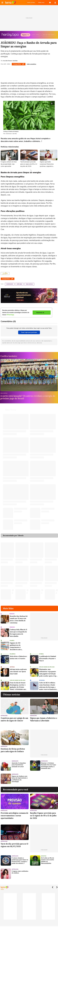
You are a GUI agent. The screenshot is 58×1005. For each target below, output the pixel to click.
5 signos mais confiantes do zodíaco (20, 872)
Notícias (12, 667)
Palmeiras (12, 654)
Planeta (12, 640)
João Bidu (19, 284)
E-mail (50, 2)
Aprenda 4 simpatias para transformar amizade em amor (19, 765)
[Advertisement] (44, 779)
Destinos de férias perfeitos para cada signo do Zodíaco (13, 750)
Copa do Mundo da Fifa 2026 (46, 667)
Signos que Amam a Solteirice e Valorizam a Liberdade (43, 719)
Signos (25, 35)
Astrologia (4, 715)
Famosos (11, 613)
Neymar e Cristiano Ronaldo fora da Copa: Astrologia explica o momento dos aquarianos (48, 765)
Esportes (43, 856)
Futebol (41, 654)
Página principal (10, 2)
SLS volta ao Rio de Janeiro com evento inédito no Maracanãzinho (47, 860)
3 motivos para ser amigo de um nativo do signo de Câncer (14, 719)
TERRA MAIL (41, 2)
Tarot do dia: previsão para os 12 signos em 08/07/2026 (14, 845)
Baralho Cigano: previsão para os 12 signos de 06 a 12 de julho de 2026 (43, 815)
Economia (42, 680)
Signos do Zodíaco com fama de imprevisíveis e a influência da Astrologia (20, 778)
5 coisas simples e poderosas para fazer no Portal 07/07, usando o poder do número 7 (20, 860)
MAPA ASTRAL (31, 2)
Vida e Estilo (29, 284)
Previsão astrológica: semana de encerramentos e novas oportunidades (14, 815)
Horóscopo (9, 284)
